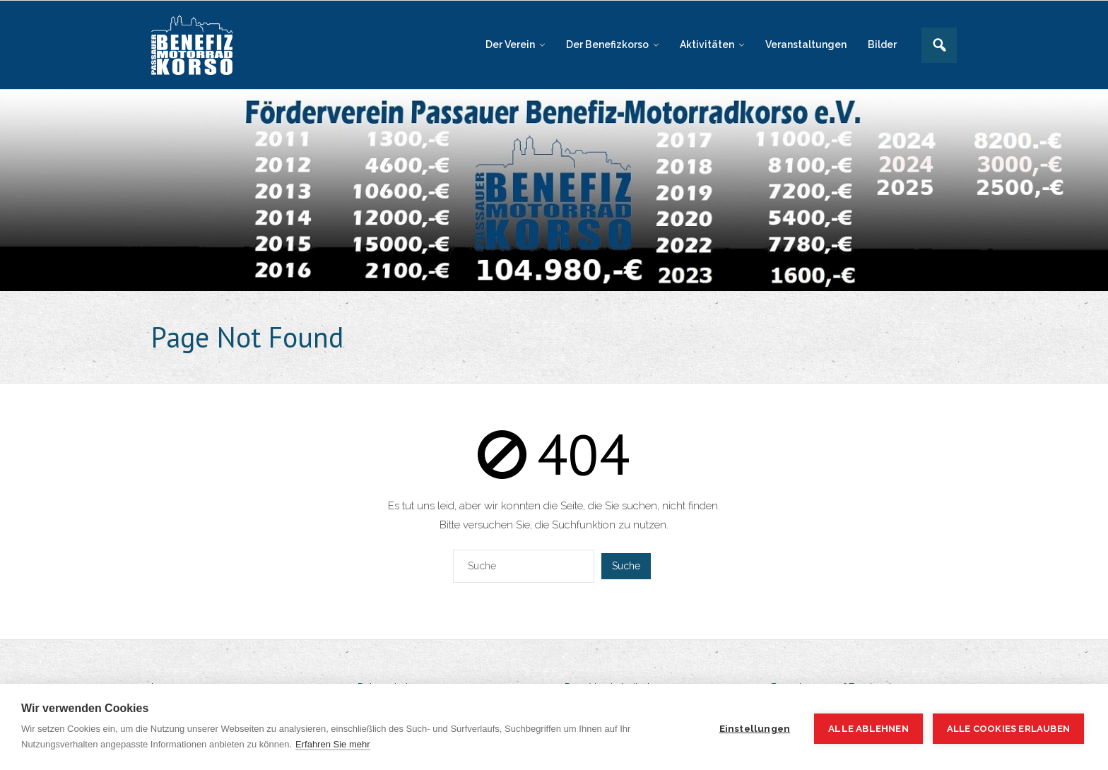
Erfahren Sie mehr (332, 744)
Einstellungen (755, 728)
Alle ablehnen (868, 728)
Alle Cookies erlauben (1008, 728)
